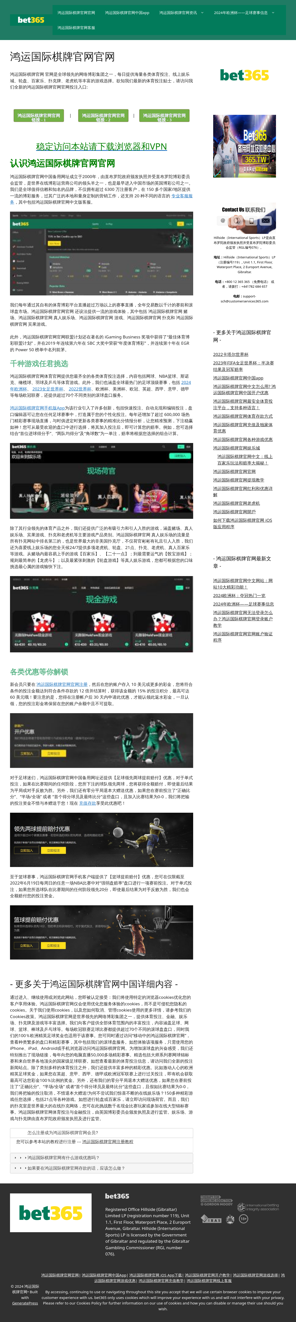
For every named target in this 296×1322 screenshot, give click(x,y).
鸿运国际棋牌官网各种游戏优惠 (243, 439)
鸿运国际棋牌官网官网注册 (62, 684)
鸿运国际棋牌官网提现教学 (238, 480)
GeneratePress (25, 1302)
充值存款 (87, 803)
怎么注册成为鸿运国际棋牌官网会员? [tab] (55, 1132)
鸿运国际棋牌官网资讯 (184, 12)
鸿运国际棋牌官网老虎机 (236, 503)
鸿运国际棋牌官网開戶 (234, 512)
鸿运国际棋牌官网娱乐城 (236, 448)
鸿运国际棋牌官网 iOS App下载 (155, 1274)
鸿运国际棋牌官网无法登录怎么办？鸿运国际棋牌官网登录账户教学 (243, 619)
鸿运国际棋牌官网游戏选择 (255, 1274)
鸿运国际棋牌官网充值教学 (161, 1280)
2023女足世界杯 (47, 388)
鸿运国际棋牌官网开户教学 (207, 1274)
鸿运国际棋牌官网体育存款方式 (243, 416)
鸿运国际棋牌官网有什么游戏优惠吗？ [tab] (56, 1157)
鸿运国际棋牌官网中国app (127, 12)
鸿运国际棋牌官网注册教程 (107, 1141)
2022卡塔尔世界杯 (230, 354)
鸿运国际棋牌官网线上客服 (209, 1280)
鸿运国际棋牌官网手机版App (37, 408)
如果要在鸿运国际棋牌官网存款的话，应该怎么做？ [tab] (69, 1168)
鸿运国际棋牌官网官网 (76, 12)
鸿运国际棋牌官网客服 (76, 27)
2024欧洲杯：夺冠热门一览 (239, 595)
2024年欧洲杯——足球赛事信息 (247, 12)
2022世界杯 (80, 388)
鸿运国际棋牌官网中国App (104, 1274)
